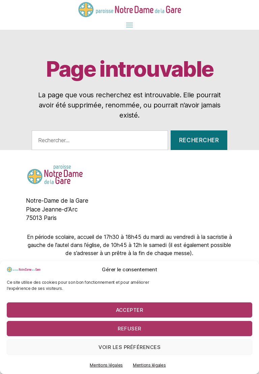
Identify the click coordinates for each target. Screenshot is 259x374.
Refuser (129, 328)
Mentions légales (106, 365)
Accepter (129, 310)
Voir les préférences (129, 347)
